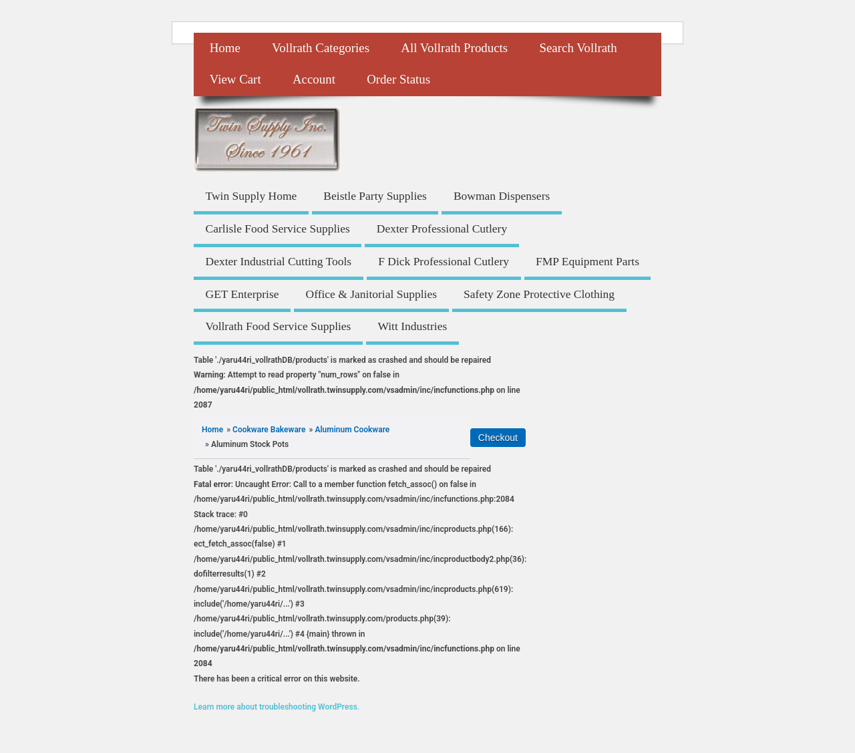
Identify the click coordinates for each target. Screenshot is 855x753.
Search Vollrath (578, 48)
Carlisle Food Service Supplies (278, 228)
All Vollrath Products (454, 48)
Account (314, 79)
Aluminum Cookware (352, 429)
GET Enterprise (242, 294)
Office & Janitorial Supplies (372, 294)
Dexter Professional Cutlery (442, 228)
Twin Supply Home (251, 195)
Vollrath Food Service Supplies (278, 326)
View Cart (235, 79)
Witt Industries (412, 326)
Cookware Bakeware (268, 429)
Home (225, 48)
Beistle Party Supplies (375, 195)
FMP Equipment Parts (587, 261)
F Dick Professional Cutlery (443, 261)
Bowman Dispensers (502, 195)
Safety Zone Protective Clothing (539, 294)
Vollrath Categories (320, 48)
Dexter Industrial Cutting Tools (279, 261)
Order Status (398, 79)
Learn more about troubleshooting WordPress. (276, 707)
